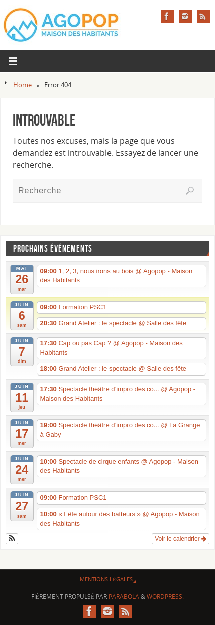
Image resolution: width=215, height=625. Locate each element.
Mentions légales (106, 579)
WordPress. (165, 596)
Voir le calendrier (180, 538)
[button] (12, 539)
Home (22, 85)
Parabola (124, 596)
